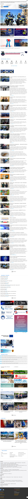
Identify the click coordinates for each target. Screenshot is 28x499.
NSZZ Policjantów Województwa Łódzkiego (11, 463)
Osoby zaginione (2, 469)
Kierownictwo (2, 462)
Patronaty (5, 463)
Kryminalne (1, 468)
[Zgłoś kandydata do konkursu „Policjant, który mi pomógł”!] (7, 44)
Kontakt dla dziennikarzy (8, 480)
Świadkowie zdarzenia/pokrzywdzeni (5, 470)
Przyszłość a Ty (10, 473)
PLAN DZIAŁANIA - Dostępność (19, 481)
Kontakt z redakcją (2, 492)
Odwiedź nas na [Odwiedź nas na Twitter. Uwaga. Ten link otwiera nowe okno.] (2, 489)
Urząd (1, 475)
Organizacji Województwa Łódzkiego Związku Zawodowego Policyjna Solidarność (9, 464)
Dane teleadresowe (3, 480)
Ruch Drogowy (2, 474)
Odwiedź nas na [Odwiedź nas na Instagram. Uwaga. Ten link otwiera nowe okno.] (3, 489)
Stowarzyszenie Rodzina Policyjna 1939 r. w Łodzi (21, 465)
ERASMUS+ (2, 463)
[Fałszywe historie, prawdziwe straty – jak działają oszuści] (7, 33)
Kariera (1, 478)
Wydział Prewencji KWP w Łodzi (4, 473)
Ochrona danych (2, 482)
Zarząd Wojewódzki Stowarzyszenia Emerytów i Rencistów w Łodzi (8, 465)
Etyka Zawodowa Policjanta (10, 466)
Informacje (1, 461)
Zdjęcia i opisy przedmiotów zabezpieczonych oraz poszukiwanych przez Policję (17, 470)
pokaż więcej (14, 271)
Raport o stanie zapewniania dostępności (10, 481)
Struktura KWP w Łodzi (6, 462)
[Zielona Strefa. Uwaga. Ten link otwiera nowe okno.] (20, 372)
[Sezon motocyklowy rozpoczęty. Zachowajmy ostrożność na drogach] (14, 18)
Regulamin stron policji (13, 483)
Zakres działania (15, 466)
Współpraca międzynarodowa (18, 462)
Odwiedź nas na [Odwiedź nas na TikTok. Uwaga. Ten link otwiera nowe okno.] (4, 489)
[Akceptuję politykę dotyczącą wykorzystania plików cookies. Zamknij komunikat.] (27, 0)
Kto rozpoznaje (10, 469)
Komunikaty (2, 483)
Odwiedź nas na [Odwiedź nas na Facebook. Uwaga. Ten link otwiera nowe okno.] (0, 489)
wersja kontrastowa (2, 497)
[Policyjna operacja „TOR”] (21, 44)
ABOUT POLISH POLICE (3, 466)
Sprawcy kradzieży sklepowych (15, 469)
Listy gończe (6, 469)
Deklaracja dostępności (3, 481)
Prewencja (1, 472)
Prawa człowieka (23, 462)
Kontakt (1, 479)
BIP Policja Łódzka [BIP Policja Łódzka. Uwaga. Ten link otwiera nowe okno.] (18, 489)
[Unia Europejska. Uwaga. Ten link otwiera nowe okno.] (7, 336)
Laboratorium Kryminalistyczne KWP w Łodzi (5, 471)
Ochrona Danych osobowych (7, 483)
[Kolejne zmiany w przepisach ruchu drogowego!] (21, 33)
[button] (26, 4)
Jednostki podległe (12, 462)
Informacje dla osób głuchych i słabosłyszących (16, 480)
